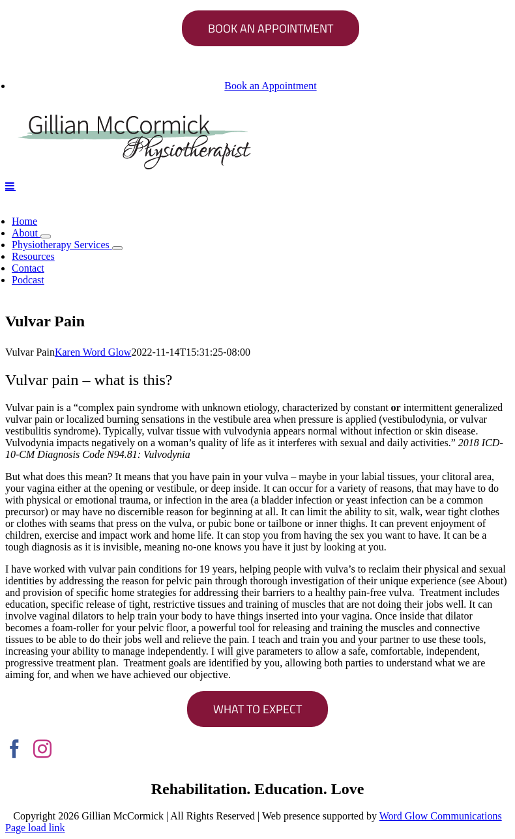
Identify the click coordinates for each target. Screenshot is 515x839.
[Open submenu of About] (45, 236)
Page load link (35, 827)
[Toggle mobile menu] (10, 185)
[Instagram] (42, 749)
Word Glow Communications (440, 815)
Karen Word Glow (93, 352)
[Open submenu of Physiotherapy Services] (117, 248)
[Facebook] (14, 749)
